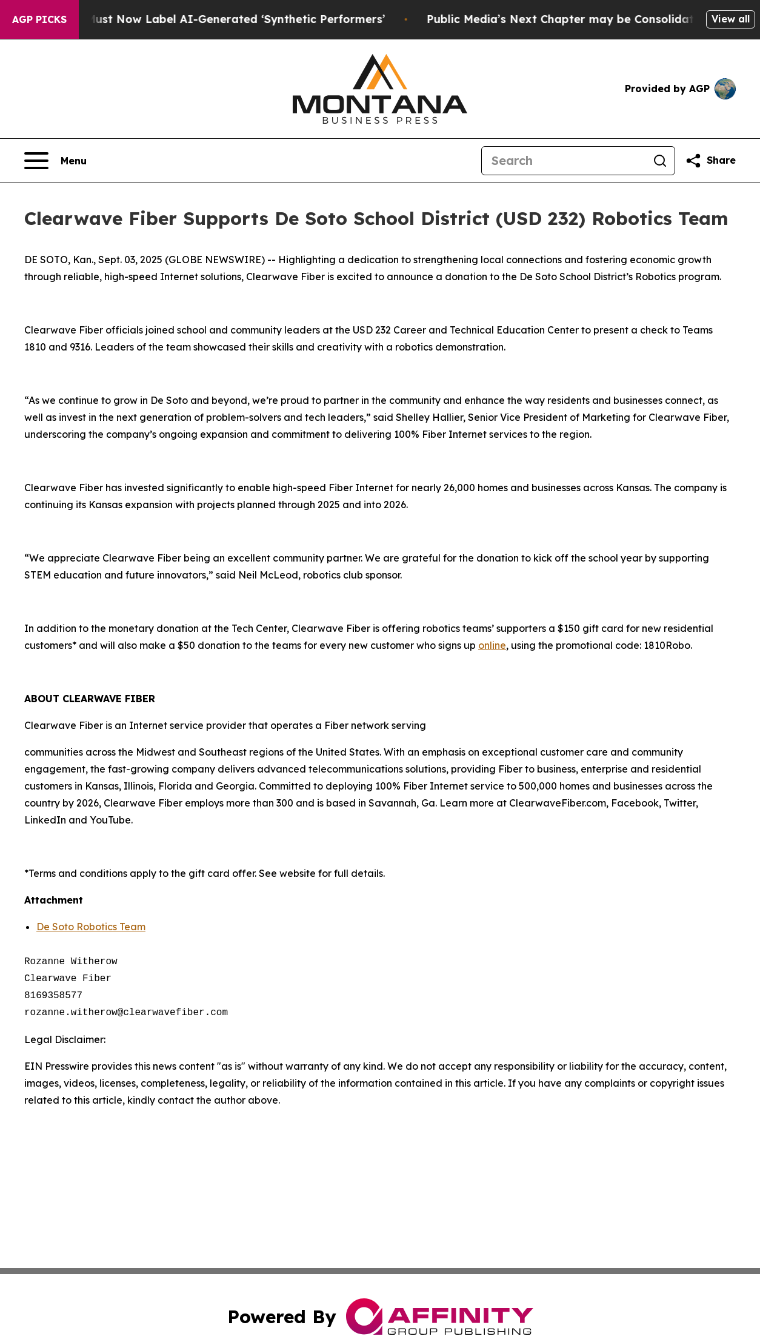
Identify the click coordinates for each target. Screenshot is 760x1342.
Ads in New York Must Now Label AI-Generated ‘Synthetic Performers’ (201, 19)
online (492, 645)
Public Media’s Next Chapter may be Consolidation (581, 19)
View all (731, 19)
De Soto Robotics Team (90, 927)
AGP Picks (39, 19)
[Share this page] (710, 161)
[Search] (563, 161)
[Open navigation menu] (55, 161)
